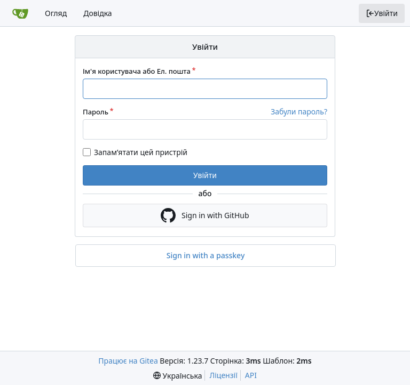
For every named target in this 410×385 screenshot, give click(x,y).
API (251, 375)
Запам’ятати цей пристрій (140, 152)
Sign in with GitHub (205, 215)
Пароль (95, 112)
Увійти (382, 13)
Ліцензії (223, 375)
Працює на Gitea (127, 361)
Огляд (56, 13)
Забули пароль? (299, 111)
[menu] (177, 376)
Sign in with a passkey (206, 255)
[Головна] (20, 13)
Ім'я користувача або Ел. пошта (137, 71)
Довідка (97, 13)
